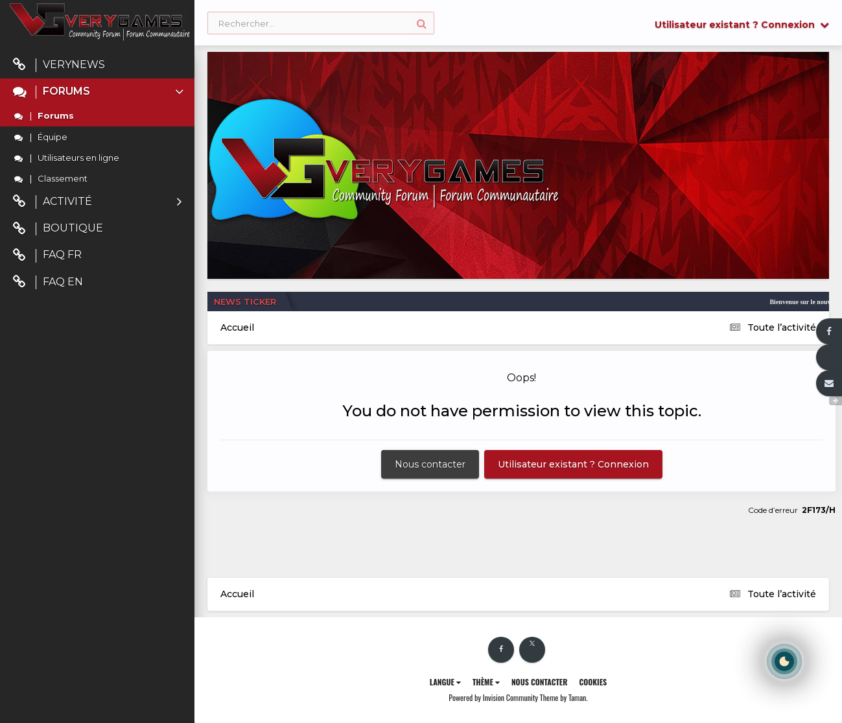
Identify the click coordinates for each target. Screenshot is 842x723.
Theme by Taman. (564, 697)
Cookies (593, 681)
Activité (97, 202)
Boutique (58, 228)
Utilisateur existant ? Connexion (742, 24)
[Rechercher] (321, 23)
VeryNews (59, 65)
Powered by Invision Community (493, 697)
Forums (99, 92)
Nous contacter (430, 464)
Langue (445, 681)
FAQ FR (47, 255)
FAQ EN (48, 282)
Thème (486, 681)
